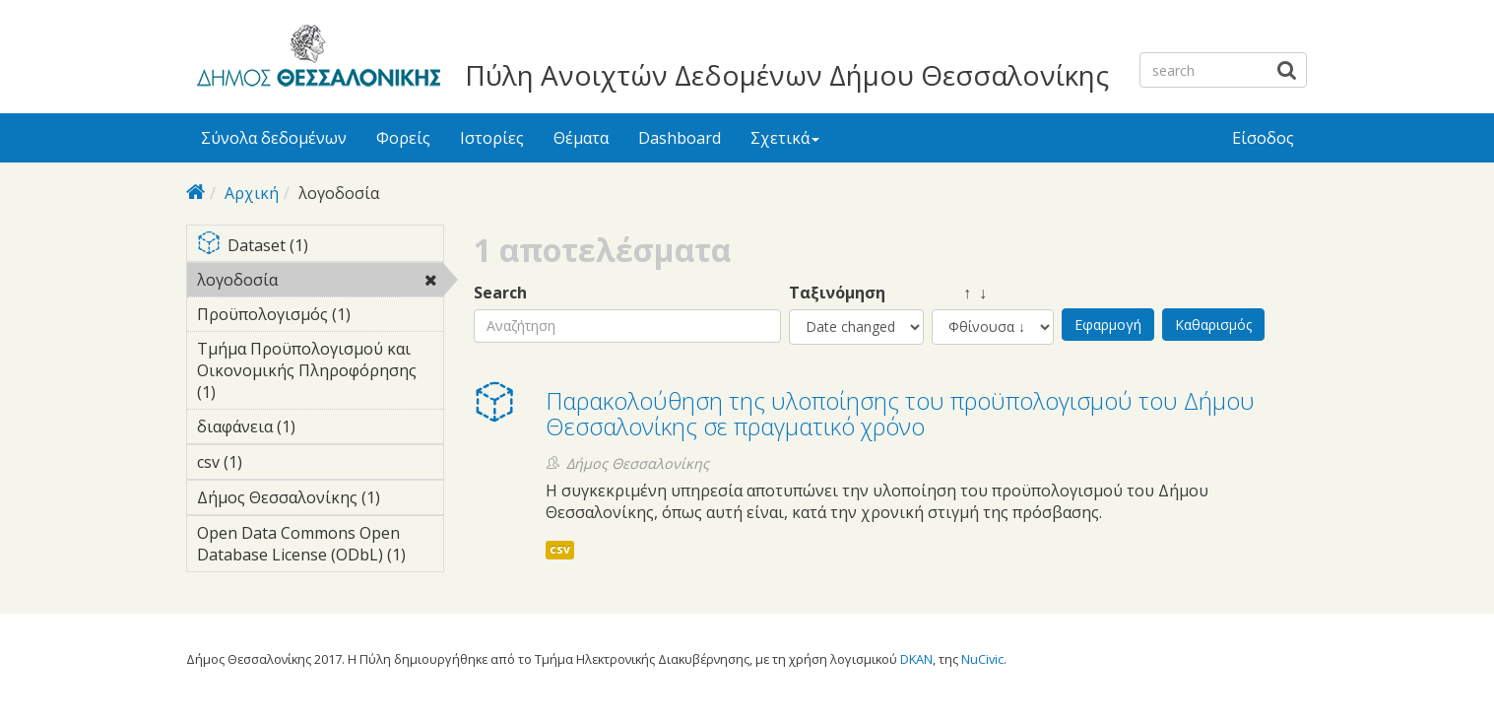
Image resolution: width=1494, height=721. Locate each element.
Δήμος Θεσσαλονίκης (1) (320, 500)
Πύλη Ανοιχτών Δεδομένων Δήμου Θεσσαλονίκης (787, 75)
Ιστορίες (492, 138)
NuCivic (982, 659)
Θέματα (581, 138)
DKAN (916, 659)
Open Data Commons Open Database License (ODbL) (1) (320, 546)
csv (560, 549)
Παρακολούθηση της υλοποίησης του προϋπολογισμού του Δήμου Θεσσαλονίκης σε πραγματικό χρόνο (900, 413)
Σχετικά (784, 138)
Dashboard (679, 138)
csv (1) (273, 462)
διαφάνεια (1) (320, 429)
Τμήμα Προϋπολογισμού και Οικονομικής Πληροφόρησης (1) (320, 373)
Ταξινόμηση (837, 293)
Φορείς (403, 138)
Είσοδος (1263, 138)
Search (500, 293)
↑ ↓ (959, 293)
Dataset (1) (320, 246)
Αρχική (252, 193)
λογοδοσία (320, 282)
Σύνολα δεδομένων (274, 138)
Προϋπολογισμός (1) (320, 317)
